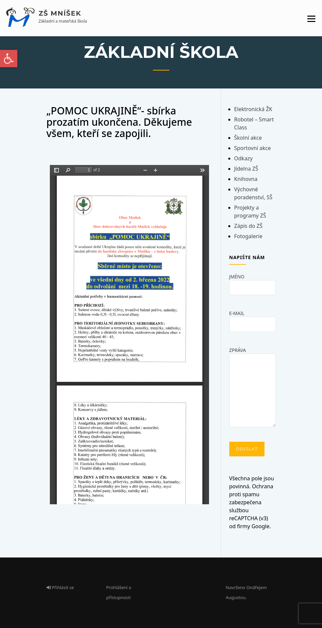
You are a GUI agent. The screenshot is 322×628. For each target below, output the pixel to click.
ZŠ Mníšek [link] (60, 13)
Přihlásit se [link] (60, 587)
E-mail (252, 318)
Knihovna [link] (246, 179)
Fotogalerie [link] (248, 236)
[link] (8, 58)
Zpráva (252, 389)
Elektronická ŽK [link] (253, 109)
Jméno (252, 281)
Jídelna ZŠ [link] (246, 168)
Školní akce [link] (248, 137)
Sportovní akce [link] (252, 148)
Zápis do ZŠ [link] (248, 226)
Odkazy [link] (243, 158)
